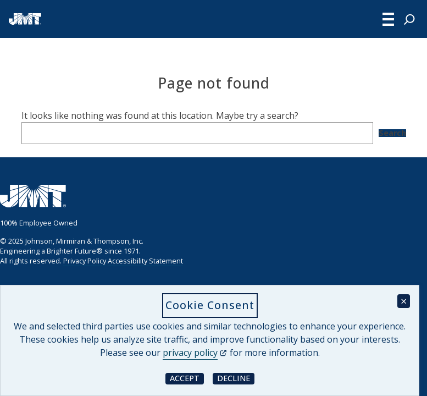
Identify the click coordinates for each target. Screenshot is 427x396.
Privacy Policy (84, 261)
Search (392, 133)
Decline (235, 378)
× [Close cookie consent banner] (404, 301)
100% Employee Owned (38, 223)
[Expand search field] (409, 19)
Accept (187, 378)
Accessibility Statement (145, 261)
